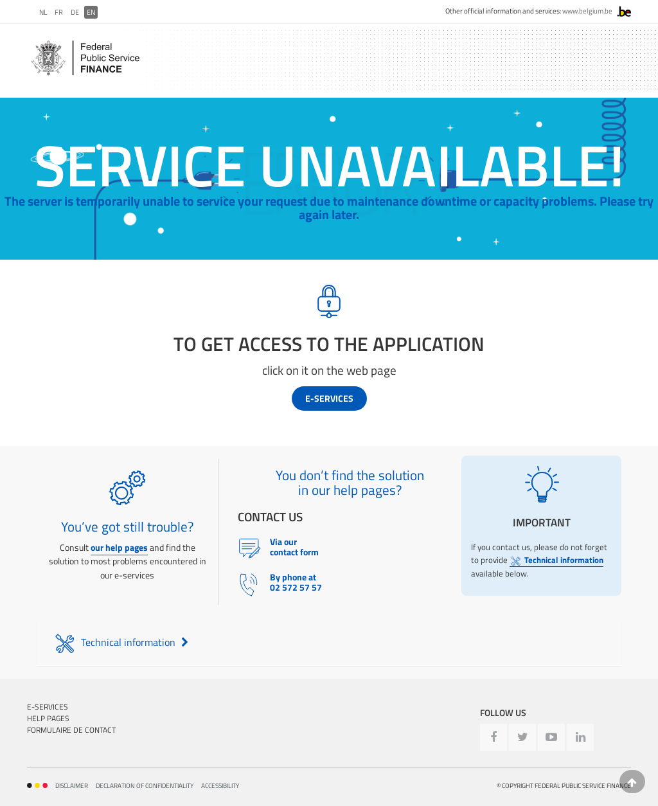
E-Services (47, 707)
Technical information (556, 560)
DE (75, 12)
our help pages (119, 548)
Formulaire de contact (71, 730)
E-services (329, 398)
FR (59, 12)
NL (43, 12)
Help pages (48, 718)
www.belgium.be (587, 11)
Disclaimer (71, 786)
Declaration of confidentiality (144, 786)
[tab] (329, 643)
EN (91, 12)
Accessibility (220, 786)
